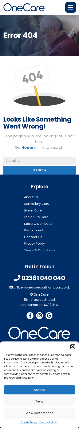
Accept (39, 389)
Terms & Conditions (39, 250)
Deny (39, 401)
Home (27, 147)
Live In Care (33, 210)
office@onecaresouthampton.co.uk (41, 287)
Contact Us (33, 237)
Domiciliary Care (36, 203)
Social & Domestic (38, 223)
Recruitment (34, 230)
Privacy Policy (48, 422)
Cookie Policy (28, 422)
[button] (73, 347)
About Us (31, 197)
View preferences (39, 413)
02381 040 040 (43, 278)
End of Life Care (36, 217)
